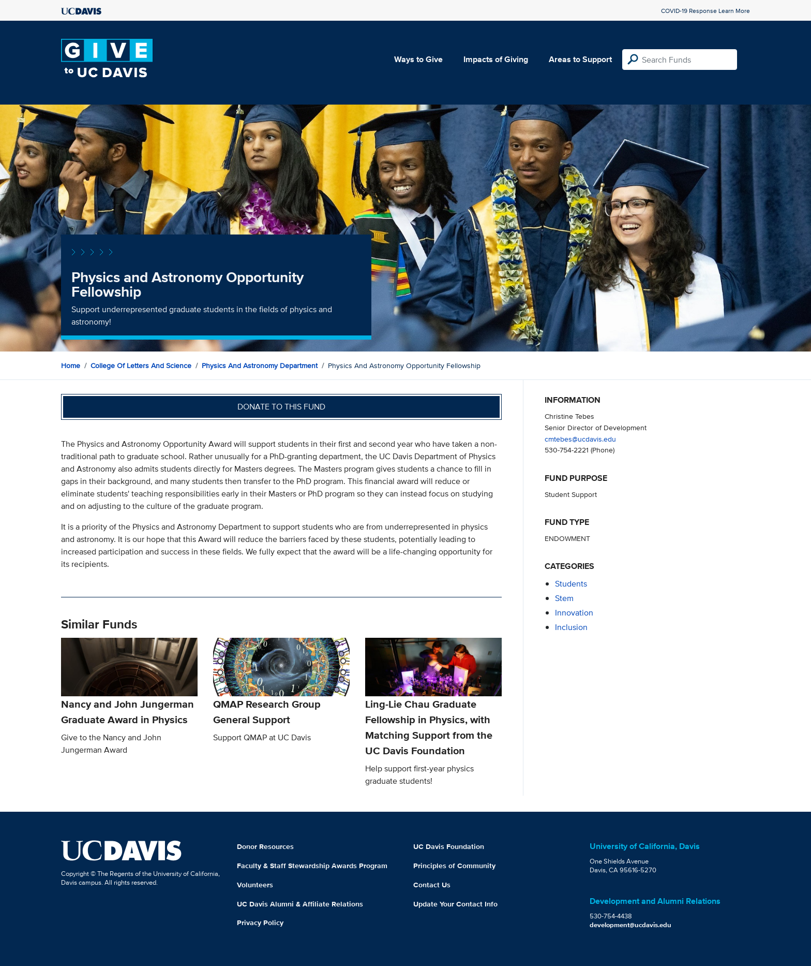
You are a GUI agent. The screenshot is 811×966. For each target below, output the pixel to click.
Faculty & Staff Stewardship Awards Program (312, 865)
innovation (574, 613)
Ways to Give (418, 59)
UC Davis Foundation (448, 846)
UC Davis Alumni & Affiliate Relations (300, 904)
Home (70, 365)
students (571, 584)
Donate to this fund (281, 407)
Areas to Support (580, 59)
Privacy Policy (260, 922)
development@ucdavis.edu (630, 925)
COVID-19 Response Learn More (705, 10)
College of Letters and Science (141, 365)
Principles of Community (454, 865)
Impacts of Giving (495, 59)
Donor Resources (265, 846)
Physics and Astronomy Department (260, 365)
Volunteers (255, 885)
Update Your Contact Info (455, 904)
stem (564, 598)
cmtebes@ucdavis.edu (580, 438)
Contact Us (431, 885)
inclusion (571, 627)
